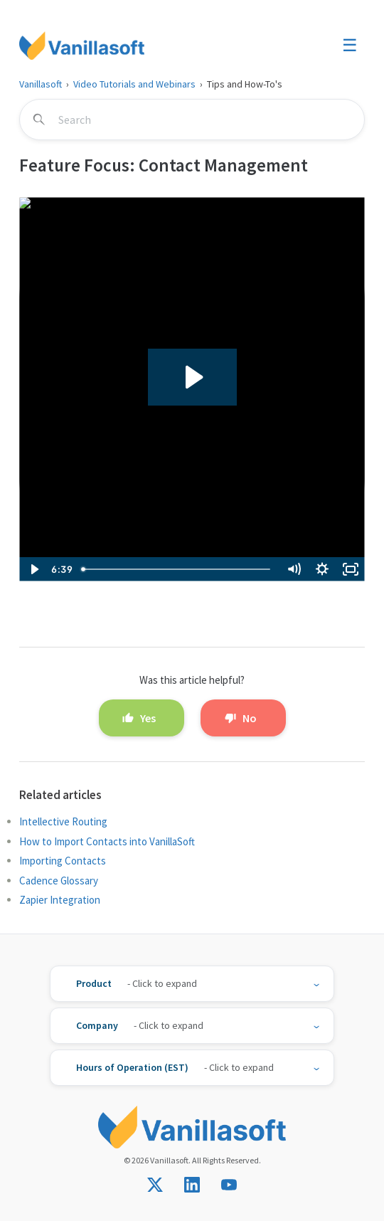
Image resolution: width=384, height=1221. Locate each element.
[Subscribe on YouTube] (229, 1185)
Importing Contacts (62, 860)
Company (97, 1025)
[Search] (192, 119)
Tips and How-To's (244, 84)
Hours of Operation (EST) (132, 1067)
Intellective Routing (63, 821)
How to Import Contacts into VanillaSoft (107, 841)
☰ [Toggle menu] (350, 45)
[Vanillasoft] (81, 45)
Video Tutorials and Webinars (134, 84)
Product (94, 983)
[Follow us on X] (155, 1185)
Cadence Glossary (58, 880)
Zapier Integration (59, 899)
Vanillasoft (40, 84)
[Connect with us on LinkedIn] (192, 1185)
